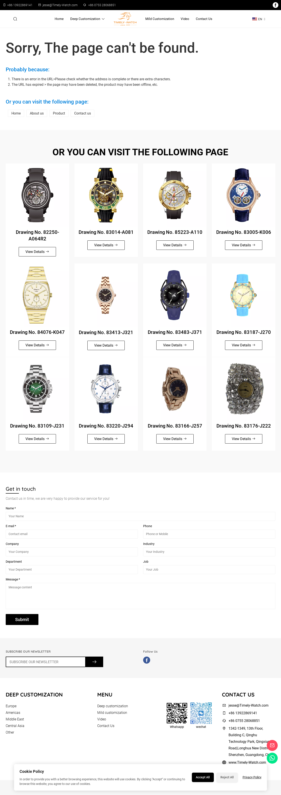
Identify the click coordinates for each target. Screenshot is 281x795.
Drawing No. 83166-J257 (175, 426)
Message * (13, 580)
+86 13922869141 (19, 5)
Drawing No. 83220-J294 (106, 426)
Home (59, 19)
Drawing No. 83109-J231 (37, 426)
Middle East (15, 721)
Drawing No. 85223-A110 (174, 233)
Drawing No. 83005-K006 (243, 233)
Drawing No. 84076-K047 (37, 333)
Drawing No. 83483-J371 (175, 333)
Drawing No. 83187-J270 (243, 333)
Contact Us (204, 19)
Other (10, 734)
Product (59, 113)
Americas (13, 714)
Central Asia (15, 727)
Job (145, 562)
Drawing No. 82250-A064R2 (37, 236)
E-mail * (11, 526)
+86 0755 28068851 (102, 5)
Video (185, 19)
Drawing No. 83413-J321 (106, 333)
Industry (149, 544)
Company (12, 544)
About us (37, 113)
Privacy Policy (252, 777)
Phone (147, 526)
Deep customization (87, 19)
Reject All (227, 777)
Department (14, 562)
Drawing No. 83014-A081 (106, 233)
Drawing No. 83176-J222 (243, 426)
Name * (11, 509)
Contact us (82, 113)
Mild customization (159, 19)
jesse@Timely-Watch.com (60, 5)
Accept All (203, 777)
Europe (11, 707)
